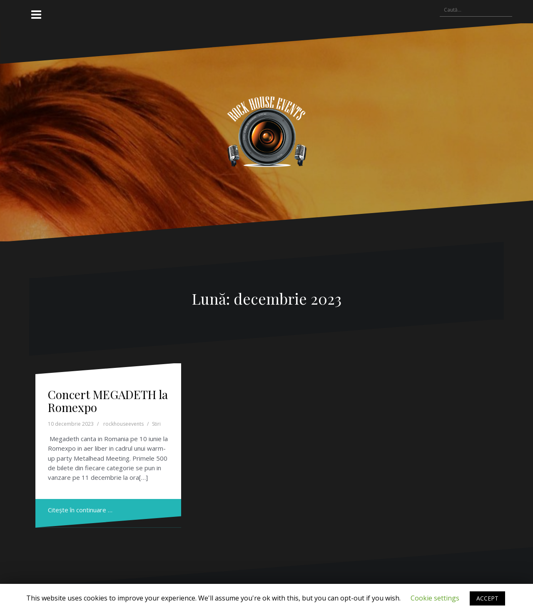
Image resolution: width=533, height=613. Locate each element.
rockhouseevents (123, 423)
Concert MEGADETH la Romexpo (108, 401)
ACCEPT (487, 598)
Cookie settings (435, 598)
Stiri (156, 423)
